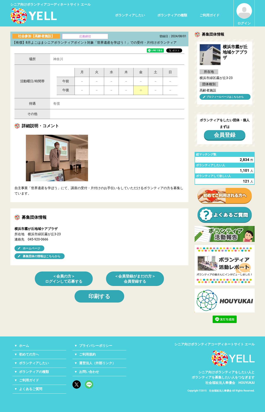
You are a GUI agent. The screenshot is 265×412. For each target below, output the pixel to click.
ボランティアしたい (130, 15)
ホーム (24, 346)
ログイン (244, 14)
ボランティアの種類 (172, 15)
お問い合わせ (89, 372)
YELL (233, 358)
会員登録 (224, 135)
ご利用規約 (87, 354)
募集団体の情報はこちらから (41, 256)
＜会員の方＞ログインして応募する (63, 278)
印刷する (99, 296)
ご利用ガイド (209, 15)
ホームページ (31, 248)
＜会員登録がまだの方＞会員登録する (134, 278)
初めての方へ (29, 354)
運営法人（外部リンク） (97, 363)
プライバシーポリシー (95, 346)
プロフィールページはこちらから (225, 96)
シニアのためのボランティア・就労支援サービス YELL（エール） (33, 16)
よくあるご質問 (30, 389)
